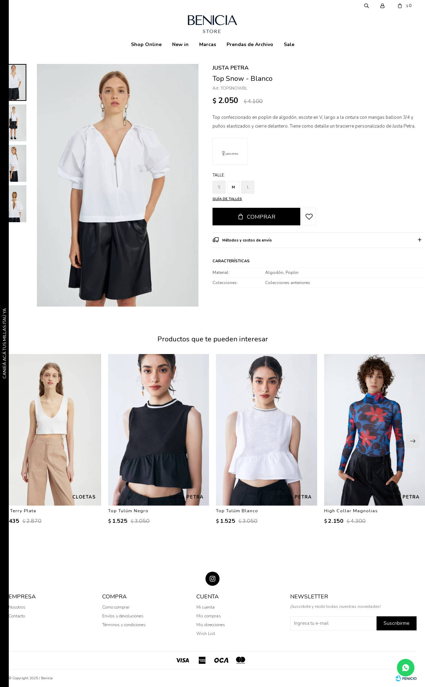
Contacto (16, 616)
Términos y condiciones (124, 625)
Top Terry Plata (18, 511)
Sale (289, 44)
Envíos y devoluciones (123, 616)
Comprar (261, 217)
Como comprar (116, 607)
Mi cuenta (205, 607)
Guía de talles (227, 199)
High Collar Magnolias (351, 511)
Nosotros (17, 607)
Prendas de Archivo (250, 44)
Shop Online (146, 44)
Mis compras (208, 616)
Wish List (205, 633)
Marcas (207, 44)
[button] (412, 441)
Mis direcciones (210, 625)
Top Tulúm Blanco (237, 511)
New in (180, 44)
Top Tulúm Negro (128, 511)
